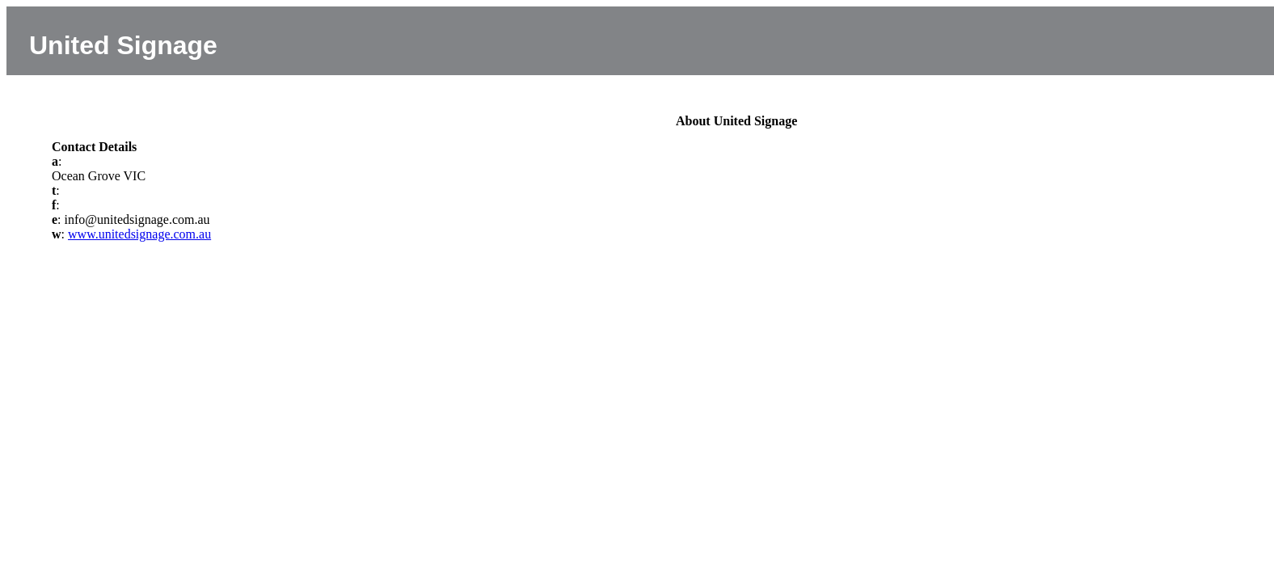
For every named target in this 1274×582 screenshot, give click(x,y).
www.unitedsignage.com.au (139, 234)
